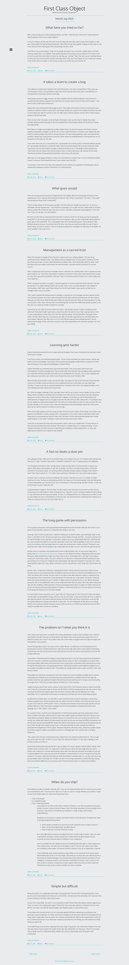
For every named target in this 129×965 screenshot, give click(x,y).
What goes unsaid (64, 188)
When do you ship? (64, 782)
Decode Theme (59, 961)
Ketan (40, 70)
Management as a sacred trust (64, 250)
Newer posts (95, 954)
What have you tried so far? (64, 27)
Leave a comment (33, 67)
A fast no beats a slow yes (64, 451)
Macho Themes (69, 961)
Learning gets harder (64, 345)
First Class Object (64, 8)
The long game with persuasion (64, 520)
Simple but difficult (64, 886)
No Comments (50, 70)
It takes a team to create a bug (64, 82)
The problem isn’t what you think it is (64, 627)
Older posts (33, 954)
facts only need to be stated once (46, 554)
